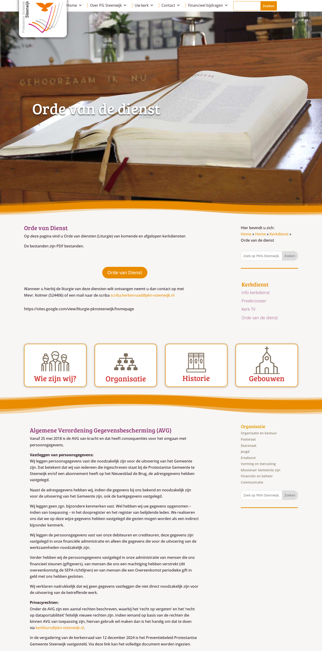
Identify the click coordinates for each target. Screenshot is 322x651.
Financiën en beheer (257, 476)
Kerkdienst (278, 234)
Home (74, 5)
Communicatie (252, 482)
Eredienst (248, 458)
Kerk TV (248, 309)
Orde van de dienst (260, 317)
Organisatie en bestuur (259, 433)
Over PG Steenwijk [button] (108, 5)
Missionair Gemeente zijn (260, 470)
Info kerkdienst (256, 292)
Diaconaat (248, 445)
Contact (170, 5)
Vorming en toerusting (258, 464)
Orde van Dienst (124, 272)
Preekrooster (254, 301)
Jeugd (245, 451)
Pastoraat (248, 439)
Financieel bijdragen (208, 5)
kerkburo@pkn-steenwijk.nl (60, 627)
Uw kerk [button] (144, 5)
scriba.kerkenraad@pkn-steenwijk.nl (142, 295)
